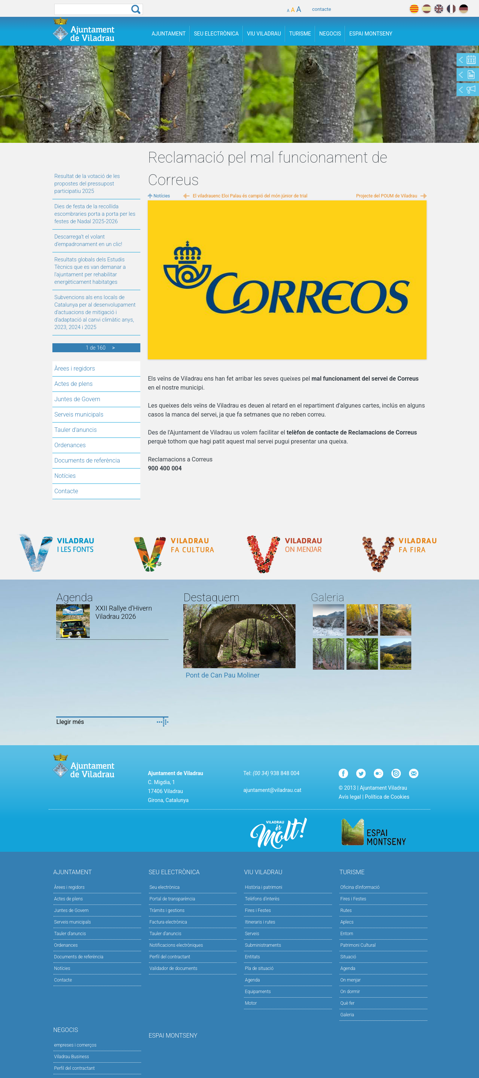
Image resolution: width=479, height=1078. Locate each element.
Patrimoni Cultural (357, 945)
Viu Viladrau (264, 34)
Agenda (252, 980)
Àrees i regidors (74, 368)
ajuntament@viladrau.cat (272, 790)
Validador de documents (174, 968)
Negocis (330, 34)
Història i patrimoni (263, 887)
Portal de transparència (172, 899)
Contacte (66, 491)
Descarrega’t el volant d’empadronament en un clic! (88, 241)
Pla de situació (259, 968)
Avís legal (350, 797)
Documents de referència (87, 460)
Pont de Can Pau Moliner (223, 675)
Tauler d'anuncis (75, 429)
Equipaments (258, 991)
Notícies (65, 475)
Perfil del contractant (170, 956)
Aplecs (346, 922)
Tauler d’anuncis (165, 933)
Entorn (346, 933)
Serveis (252, 933)
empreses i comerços (75, 1045)
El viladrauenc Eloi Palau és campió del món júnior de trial (250, 196)
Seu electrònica (165, 887)
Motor (251, 1003)
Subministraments (263, 945)
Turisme (300, 34)
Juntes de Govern (77, 399)
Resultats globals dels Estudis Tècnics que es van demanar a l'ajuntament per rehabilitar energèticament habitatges (90, 271)
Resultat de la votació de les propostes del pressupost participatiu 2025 (87, 183)
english (438, 8)
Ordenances (70, 445)
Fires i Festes (258, 910)
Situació (348, 956)
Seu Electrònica (216, 34)
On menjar (350, 980)
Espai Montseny (370, 34)
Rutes (345, 910)
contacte (321, 9)
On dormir (350, 991)
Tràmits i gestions (167, 910)
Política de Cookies (387, 797)
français (451, 8)
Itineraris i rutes (260, 922)
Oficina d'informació (359, 887)
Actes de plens (73, 383)
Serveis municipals (78, 414)
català (414, 8)
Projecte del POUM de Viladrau (386, 196)
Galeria (347, 1014)
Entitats (252, 956)
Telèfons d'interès (262, 899)
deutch (463, 8)
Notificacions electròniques (176, 945)
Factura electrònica (168, 922)
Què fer (347, 1003)
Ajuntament (169, 34)
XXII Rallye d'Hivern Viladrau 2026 (123, 612)
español (426, 8)
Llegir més (70, 721)
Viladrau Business (71, 1056)
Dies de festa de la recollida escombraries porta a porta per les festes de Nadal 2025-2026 (94, 214)
